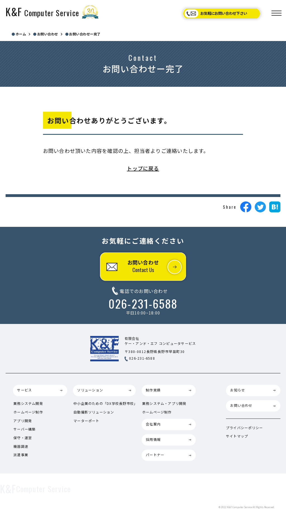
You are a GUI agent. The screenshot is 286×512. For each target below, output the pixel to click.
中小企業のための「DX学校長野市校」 (105, 403)
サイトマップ (237, 436)
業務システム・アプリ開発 (164, 403)
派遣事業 (20, 454)
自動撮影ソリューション (93, 412)
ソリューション (90, 390)
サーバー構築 (24, 429)
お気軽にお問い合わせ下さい (223, 13)
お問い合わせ (143, 266)
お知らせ (237, 390)
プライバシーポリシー (244, 427)
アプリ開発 (22, 420)
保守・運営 (22, 437)
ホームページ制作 (28, 412)
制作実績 (153, 390)
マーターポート (86, 420)
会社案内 (153, 424)
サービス (24, 390)
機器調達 (20, 446)
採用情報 (153, 439)
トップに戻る (143, 168)
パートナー (155, 454)
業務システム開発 (28, 403)
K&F (42, 11)
